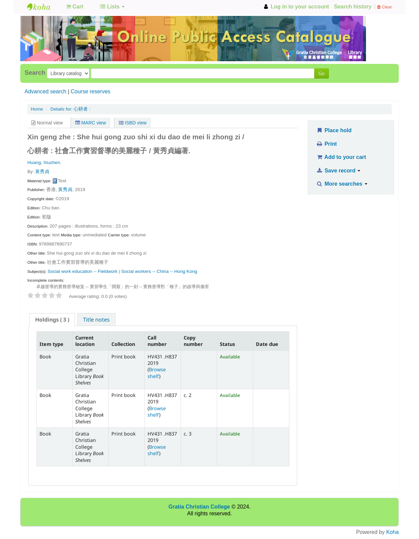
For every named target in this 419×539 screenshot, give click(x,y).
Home (37, 109)
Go (321, 73)
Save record (338, 170)
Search (35, 72)
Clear (384, 6)
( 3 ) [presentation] (52, 319)
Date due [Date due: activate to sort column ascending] (267, 344)
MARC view (90, 122)
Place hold (333, 130)
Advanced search (46, 91)
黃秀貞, (66, 189)
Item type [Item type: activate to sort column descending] (51, 344)
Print (326, 144)
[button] (74, 7)
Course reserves (90, 91)
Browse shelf (157, 372)
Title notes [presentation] (96, 319)
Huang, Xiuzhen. (44, 162)
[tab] (52, 319)
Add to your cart (341, 157)
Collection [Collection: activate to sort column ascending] (123, 344)
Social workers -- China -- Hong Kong (159, 271)
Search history (352, 6)
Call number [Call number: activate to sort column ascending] (157, 340)
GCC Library (44, 7)
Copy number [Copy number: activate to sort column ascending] (193, 340)
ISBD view (133, 122)
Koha (392, 532)
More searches (341, 184)
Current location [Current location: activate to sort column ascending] (85, 340)
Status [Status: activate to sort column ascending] (227, 344)
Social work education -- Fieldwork (82, 271)
